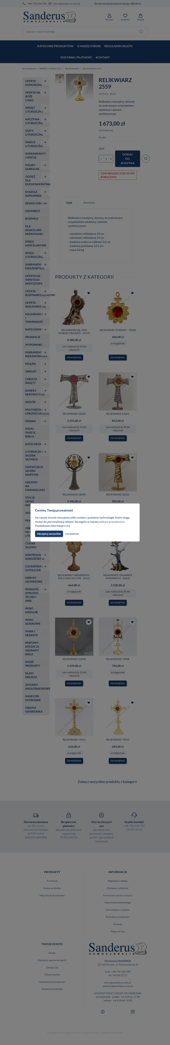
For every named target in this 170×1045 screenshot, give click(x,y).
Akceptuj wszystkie (48, 533)
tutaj (68, 525)
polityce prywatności (113, 521)
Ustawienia (71, 533)
